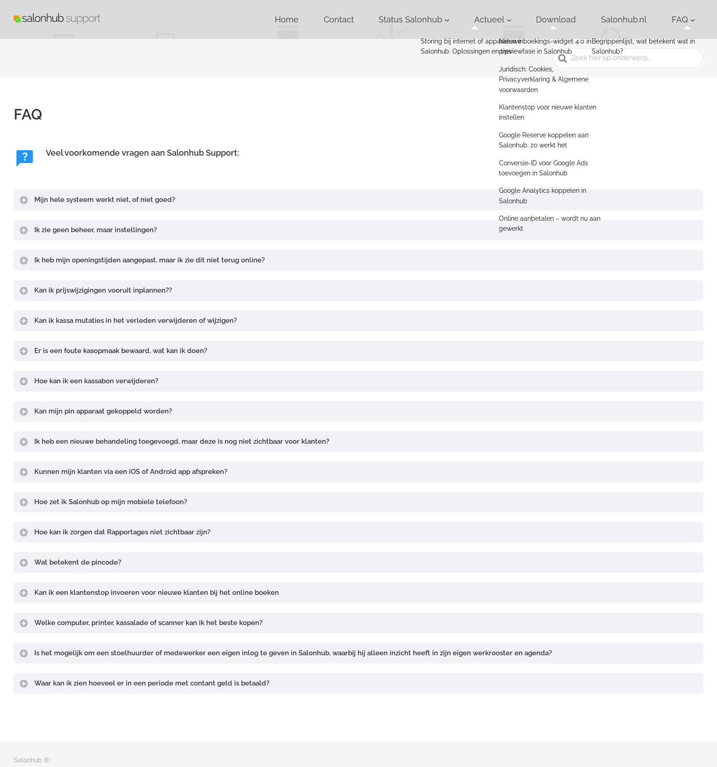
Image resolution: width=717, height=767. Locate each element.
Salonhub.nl (646, 13)
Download (596, 13)
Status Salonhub (487, 13)
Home (397, 13)
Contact (434, 13)
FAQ (686, 13)
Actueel (546, 13)
